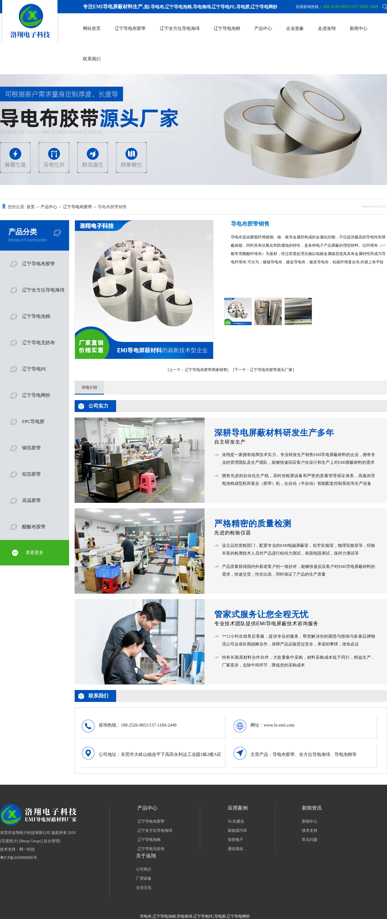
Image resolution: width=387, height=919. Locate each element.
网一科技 (27, 849)
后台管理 (51, 841)
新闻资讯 (312, 808)
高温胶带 (31, 500)
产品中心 (263, 28)
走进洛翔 (327, 28)
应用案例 (238, 808)
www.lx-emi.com (279, 725)
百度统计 (9, 841)
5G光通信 (236, 821)
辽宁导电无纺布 (38, 342)
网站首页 (92, 28)
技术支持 (309, 830)
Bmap (25, 841)
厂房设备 (143, 878)
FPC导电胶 (33, 421)
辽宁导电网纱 (264, 6)
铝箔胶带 (31, 474)
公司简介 (143, 869)
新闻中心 (358, 28)
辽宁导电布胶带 (130, 28)
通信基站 (235, 849)
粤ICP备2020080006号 (18, 858)
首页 (31, 207)
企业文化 (143, 887)
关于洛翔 (146, 856)
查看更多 (34, 552)
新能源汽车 (237, 830)
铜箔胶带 (31, 448)
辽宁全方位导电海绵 (180, 28)
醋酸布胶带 (34, 526)
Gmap (35, 841)
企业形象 (295, 28)
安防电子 (235, 840)
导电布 (157, 6)
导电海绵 (202, 6)
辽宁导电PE (223, 6)
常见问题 (309, 840)
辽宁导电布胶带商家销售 (198, 370)
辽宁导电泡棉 (178, 6)
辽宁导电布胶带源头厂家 (263, 370)
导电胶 (243, 6)
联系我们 (92, 58)
